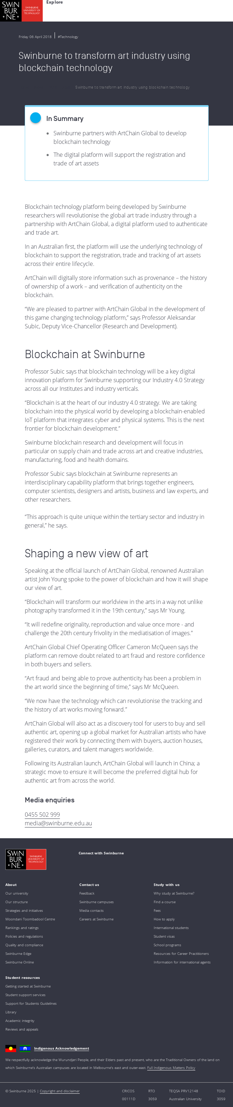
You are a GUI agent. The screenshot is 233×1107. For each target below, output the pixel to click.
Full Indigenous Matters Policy (171, 1067)
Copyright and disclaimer (60, 1090)
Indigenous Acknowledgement (61, 1048)
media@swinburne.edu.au (58, 823)
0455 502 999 (42, 814)
